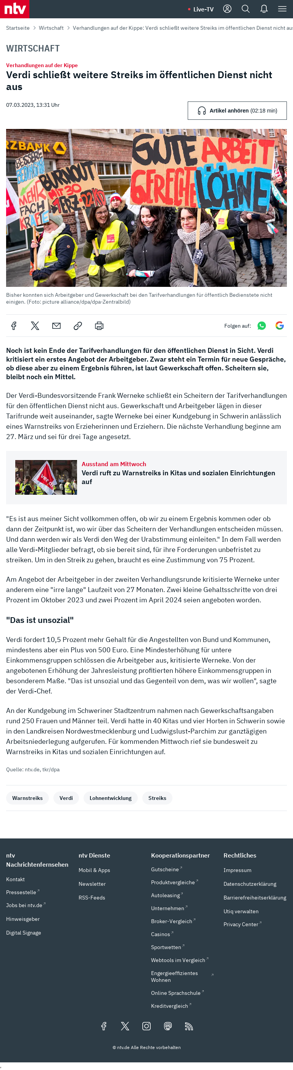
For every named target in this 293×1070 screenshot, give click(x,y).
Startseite (18, 27)
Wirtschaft (51, 27)
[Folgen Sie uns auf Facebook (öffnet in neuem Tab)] (103, 1027)
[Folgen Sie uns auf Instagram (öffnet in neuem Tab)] (146, 1027)
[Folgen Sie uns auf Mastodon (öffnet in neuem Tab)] (167, 1027)
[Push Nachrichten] (264, 9)
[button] (146, 217)
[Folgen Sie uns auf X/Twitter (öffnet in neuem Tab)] (125, 1027)
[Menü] (282, 9)
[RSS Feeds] (189, 1027)
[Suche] (245, 9)
